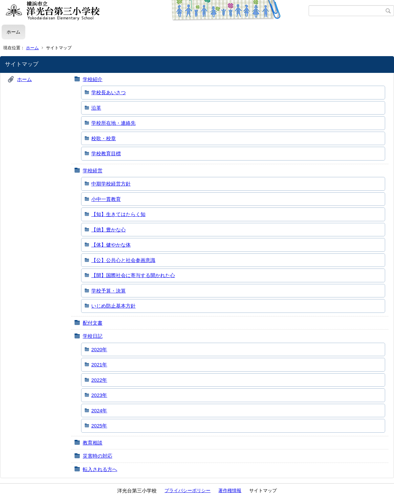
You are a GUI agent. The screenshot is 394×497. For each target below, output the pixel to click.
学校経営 (92, 170)
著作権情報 (229, 490)
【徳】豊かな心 (108, 229)
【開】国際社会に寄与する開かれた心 (133, 275)
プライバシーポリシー (187, 490)
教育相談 (92, 442)
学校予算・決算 (108, 290)
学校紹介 (92, 79)
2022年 (99, 380)
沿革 (96, 108)
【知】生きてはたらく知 (118, 214)
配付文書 (92, 323)
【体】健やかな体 (111, 245)
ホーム (13, 31)
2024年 (99, 410)
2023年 (99, 395)
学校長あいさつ (108, 92)
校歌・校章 (103, 138)
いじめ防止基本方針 (113, 306)
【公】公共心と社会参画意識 (123, 260)
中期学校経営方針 (111, 183)
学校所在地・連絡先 (113, 123)
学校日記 (92, 336)
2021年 (99, 364)
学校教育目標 (106, 153)
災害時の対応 (97, 456)
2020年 (99, 349)
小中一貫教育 (106, 199)
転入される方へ (100, 469)
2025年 (99, 425)
